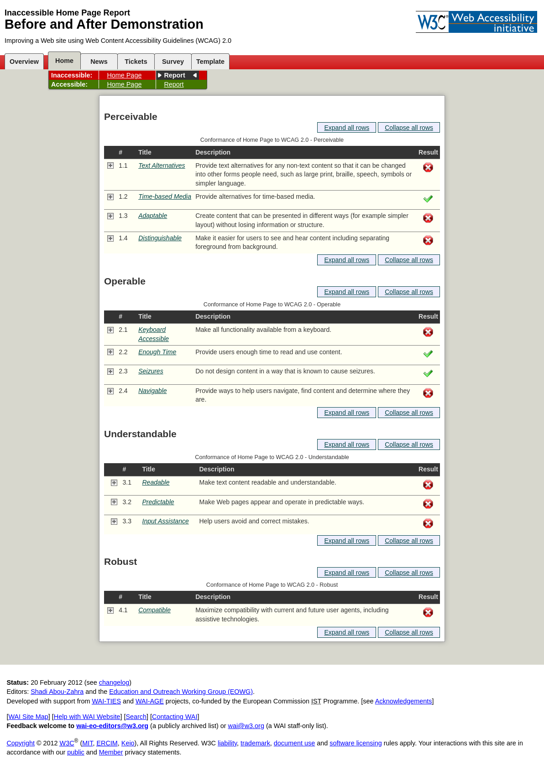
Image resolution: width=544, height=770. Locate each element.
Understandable (140, 434)
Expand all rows (346, 127)
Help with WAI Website (87, 716)
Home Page (124, 75)
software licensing (356, 743)
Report (174, 75)
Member (111, 752)
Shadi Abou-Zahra (57, 691)
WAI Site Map (28, 716)
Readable (156, 482)
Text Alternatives (161, 165)
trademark (255, 743)
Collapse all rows (409, 127)
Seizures (150, 371)
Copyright (20, 743)
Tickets (136, 61)
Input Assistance (165, 521)
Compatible (154, 610)
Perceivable (130, 116)
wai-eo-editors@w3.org (112, 725)
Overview (24, 61)
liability (227, 743)
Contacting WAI (174, 716)
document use (294, 743)
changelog (114, 682)
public (75, 752)
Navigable (152, 390)
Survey (173, 61)
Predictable (158, 502)
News (99, 61)
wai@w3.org (246, 725)
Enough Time (157, 352)
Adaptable (152, 215)
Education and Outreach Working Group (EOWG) (181, 691)
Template (210, 61)
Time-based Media (164, 196)
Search (136, 716)
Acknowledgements (403, 701)
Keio (128, 743)
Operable (125, 281)
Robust (120, 561)
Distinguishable (160, 238)
